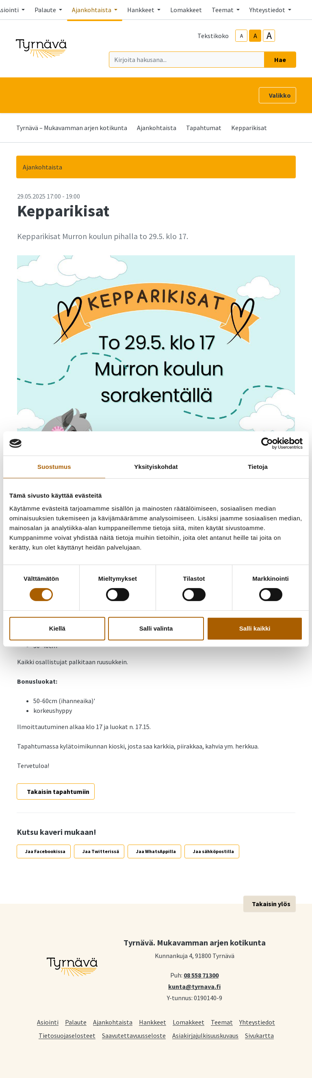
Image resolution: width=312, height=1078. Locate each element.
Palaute (76, 1022)
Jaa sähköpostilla (213, 851)
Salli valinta (156, 628)
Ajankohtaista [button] (92, 10)
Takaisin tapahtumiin (58, 791)
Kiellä (57, 628)
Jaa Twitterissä (100, 851)
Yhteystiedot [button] (267, 10)
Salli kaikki (255, 628)
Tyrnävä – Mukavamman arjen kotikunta (71, 128)
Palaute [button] (46, 10)
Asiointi (47, 1022)
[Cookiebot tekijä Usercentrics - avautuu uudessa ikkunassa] (267, 443)
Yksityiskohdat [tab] (156, 466)
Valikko (280, 95)
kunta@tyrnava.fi (194, 986)
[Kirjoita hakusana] (186, 59)
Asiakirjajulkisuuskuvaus (205, 1035)
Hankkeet (152, 1022)
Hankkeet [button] (141, 10)
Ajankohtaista (156, 128)
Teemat (222, 1022)
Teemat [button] (223, 10)
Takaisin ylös (271, 904)
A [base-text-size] (255, 36)
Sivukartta (259, 1035)
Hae (280, 60)
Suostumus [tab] (54, 466)
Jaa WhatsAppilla (156, 851)
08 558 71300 (201, 974)
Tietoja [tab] (258, 466)
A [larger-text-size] (269, 36)
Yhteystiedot (257, 1022)
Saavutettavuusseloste (134, 1035)
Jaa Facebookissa (45, 851)
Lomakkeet (186, 10)
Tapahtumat (203, 128)
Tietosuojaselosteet (67, 1035)
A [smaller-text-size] (241, 35)
